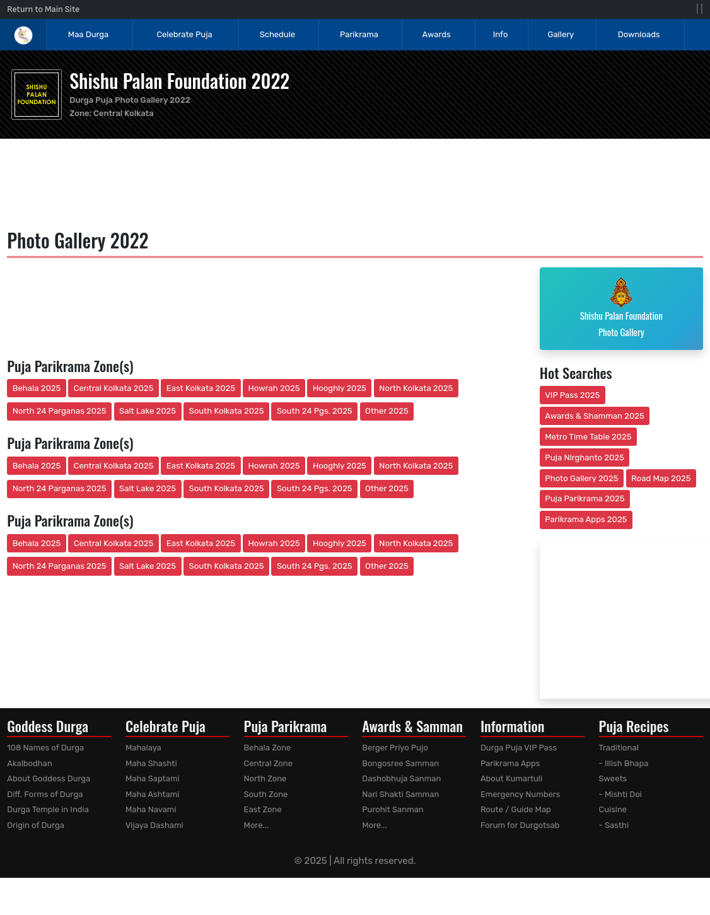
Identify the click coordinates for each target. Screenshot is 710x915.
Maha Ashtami (152, 794)
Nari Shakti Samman (400, 794)
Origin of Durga (35, 825)
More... (256, 825)
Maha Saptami (152, 778)
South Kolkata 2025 (226, 411)
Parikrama (359, 34)
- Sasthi (614, 825)
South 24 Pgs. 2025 (314, 411)
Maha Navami (151, 809)
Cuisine (613, 809)
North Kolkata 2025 (416, 388)
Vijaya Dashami (154, 825)
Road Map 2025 (660, 478)
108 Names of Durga (45, 747)
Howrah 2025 (274, 388)
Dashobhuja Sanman (401, 778)
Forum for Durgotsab (520, 825)
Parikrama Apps (510, 763)
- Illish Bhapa (624, 763)
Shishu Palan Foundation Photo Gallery (621, 308)
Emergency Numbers (520, 794)
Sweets (613, 778)
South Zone (266, 794)
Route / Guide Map (515, 809)
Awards (437, 34)
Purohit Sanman (393, 809)
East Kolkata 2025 (200, 388)
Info (500, 34)
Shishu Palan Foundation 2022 (179, 80)
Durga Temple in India (48, 809)
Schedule (277, 34)
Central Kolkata (123, 113)
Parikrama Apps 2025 (586, 519)
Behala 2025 (37, 388)
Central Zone (268, 763)
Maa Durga (88, 34)
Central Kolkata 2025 (114, 388)
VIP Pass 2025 (572, 395)
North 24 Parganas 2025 (60, 411)
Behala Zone (267, 747)
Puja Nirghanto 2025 (584, 457)
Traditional (619, 747)
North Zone (265, 778)
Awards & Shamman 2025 (594, 416)
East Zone (263, 809)
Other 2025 (387, 411)
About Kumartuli (511, 778)
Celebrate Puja (184, 34)
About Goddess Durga (48, 778)
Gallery (561, 34)
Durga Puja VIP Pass (518, 747)
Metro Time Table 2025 (588, 436)
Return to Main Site (43, 9)
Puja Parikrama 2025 (584, 498)
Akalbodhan (29, 763)
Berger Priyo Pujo (395, 747)
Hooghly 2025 (339, 388)
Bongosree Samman (400, 763)
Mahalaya (143, 747)
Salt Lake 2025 (147, 411)
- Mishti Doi (620, 794)
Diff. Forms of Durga (45, 794)
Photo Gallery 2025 (581, 478)
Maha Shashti (151, 763)
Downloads (639, 34)
